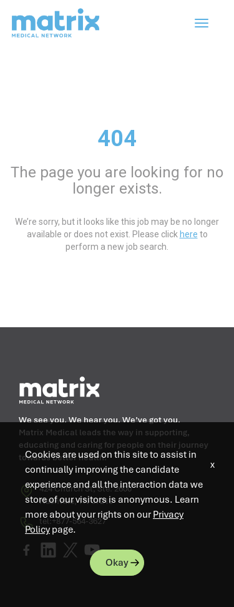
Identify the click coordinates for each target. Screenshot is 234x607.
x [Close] (212, 464)
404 (117, 139)
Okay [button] (117, 562)
